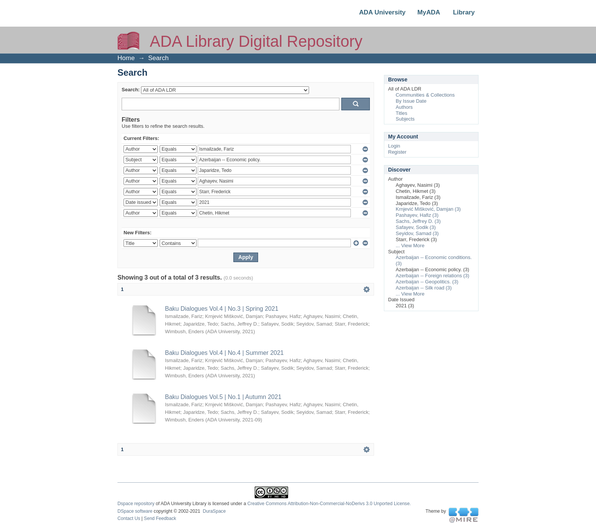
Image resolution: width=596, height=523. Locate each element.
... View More (410, 245)
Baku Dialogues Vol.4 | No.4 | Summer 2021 (224, 353)
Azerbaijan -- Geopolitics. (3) (427, 282)
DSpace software (134, 511)
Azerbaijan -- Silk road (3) (424, 288)
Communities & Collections (425, 95)
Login (394, 146)
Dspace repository (135, 503)
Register (397, 152)
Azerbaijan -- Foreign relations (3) (432, 275)
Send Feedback (160, 518)
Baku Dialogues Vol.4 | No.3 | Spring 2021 (221, 308)
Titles (401, 113)
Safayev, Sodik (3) (416, 227)
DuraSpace (214, 511)
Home (126, 58)
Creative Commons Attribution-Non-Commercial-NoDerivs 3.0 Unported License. (329, 503)
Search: (131, 89)
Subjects (405, 119)
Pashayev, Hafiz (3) (417, 215)
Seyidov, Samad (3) (417, 233)
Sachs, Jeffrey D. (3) (418, 221)
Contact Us (128, 518)
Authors (404, 107)
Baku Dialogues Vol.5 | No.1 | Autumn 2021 (223, 397)
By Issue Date (411, 101)
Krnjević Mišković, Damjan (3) (428, 209)
